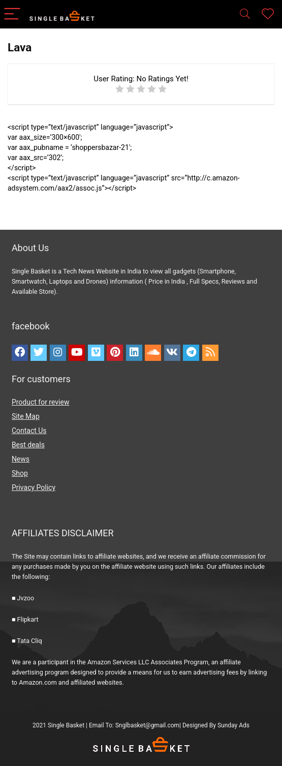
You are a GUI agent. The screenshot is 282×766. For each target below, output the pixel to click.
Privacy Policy (33, 487)
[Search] (245, 14)
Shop (20, 473)
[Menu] (12, 14)
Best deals (28, 445)
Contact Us (29, 430)
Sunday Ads (233, 725)
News (20, 459)
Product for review (41, 402)
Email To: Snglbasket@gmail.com (134, 725)
